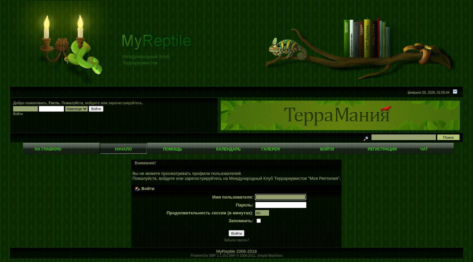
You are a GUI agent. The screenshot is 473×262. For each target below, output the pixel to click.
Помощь (172, 149)
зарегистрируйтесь (125, 103)
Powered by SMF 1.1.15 (208, 255)
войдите (92, 103)
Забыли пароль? (236, 240)
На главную (48, 149)
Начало (123, 149)
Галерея (270, 149)
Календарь (228, 149)
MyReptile (225, 251)
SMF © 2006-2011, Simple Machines (255, 255)
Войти (327, 149)
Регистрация (382, 149)
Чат (424, 149)
